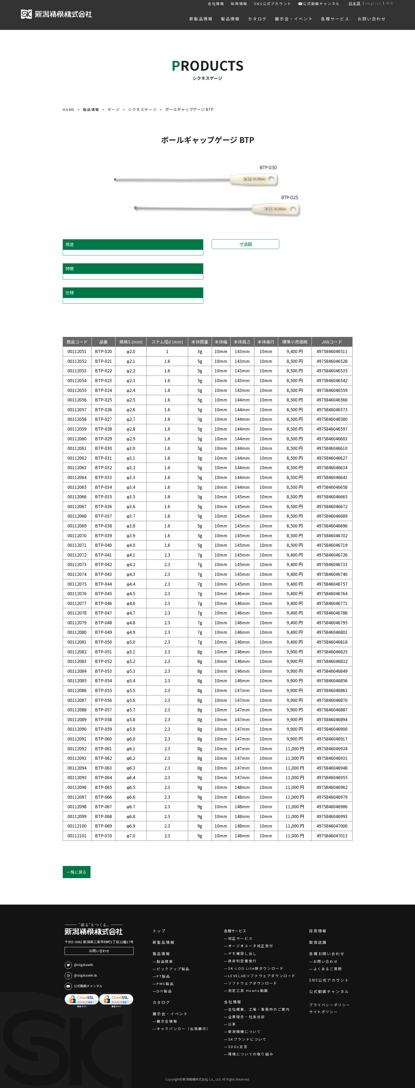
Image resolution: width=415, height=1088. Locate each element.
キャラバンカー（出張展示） (184, 1028)
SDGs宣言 (238, 1046)
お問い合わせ (99, 950)
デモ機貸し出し (242, 953)
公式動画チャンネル (319, 3)
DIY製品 (164, 991)
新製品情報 (164, 942)
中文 (390, 3)
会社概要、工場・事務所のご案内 (259, 1009)
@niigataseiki (79, 965)
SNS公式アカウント (273, 3)
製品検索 (165, 961)
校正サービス (240, 938)
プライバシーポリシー (329, 1004)
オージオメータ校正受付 (251, 945)
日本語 (355, 3)
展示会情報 (167, 1021)
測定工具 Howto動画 (248, 990)
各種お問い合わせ (327, 953)
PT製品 (163, 976)
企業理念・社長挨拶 (246, 1016)
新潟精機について (244, 1031)
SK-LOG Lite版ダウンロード (256, 968)
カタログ (161, 1002)
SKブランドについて (247, 1039)
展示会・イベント (170, 1013)
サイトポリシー (323, 1011)
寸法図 (245, 244)
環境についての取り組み (251, 1054)
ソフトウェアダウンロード (253, 983)
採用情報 (239, 3)
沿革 (232, 1024)
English (373, 3)
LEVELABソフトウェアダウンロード (262, 975)
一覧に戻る (77, 872)
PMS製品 (165, 983)
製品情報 (161, 953)
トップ (159, 930)
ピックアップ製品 (173, 968)
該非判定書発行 (242, 960)
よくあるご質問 (327, 968)
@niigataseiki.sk (81, 975)
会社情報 (216, 3)
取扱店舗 (318, 942)
